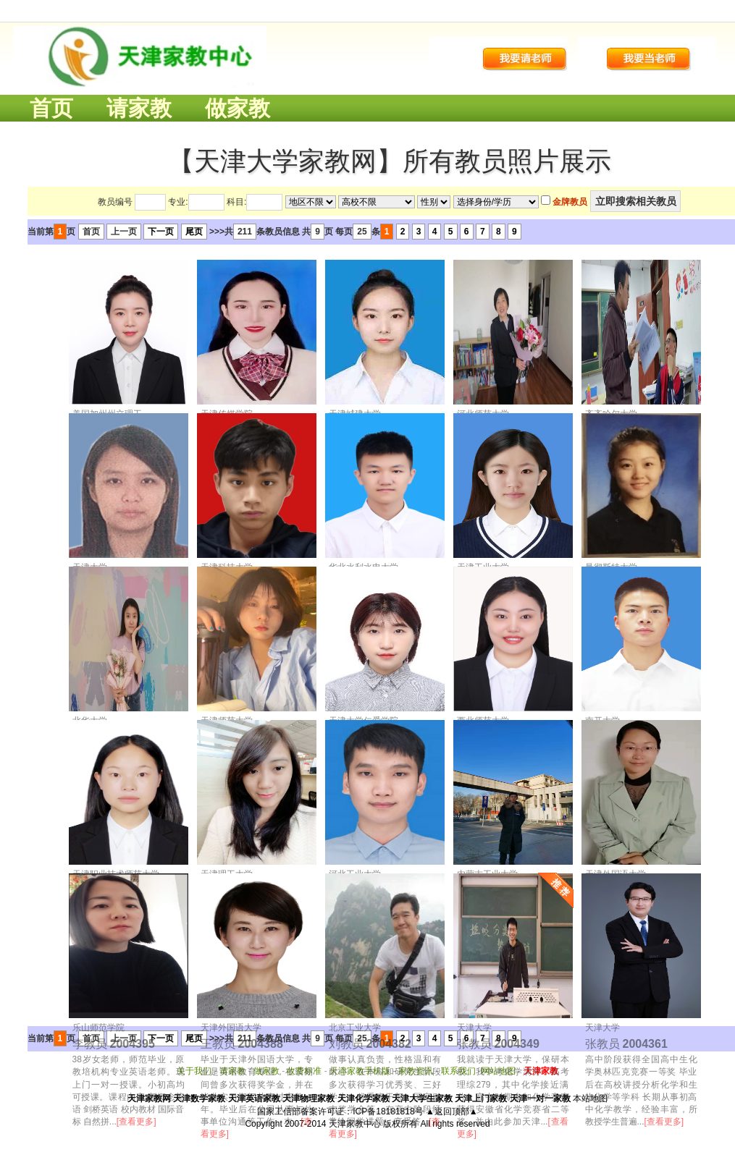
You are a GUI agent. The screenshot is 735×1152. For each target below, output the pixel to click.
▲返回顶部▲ (452, 1111)
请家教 (139, 108)
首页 (51, 108)
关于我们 (194, 1071)
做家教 (237, 108)
